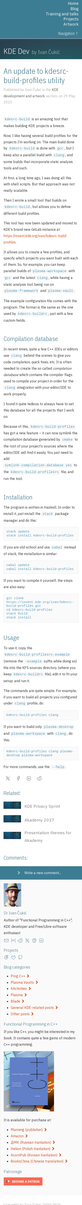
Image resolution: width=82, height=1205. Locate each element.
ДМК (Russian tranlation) (33, 1132)
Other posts (22, 1004)
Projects (71, 18)
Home (73, 3)
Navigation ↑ (68, 33)
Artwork (71, 24)
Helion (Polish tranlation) (32, 1138)
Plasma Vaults (24, 972)
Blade (17, 991)
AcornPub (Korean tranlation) (36, 1145)
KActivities (21, 978)
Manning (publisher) (29, 1119)
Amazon (19, 1126)
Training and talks (62, 13)
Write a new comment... (42, 863)
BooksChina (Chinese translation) (39, 1151)
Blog (74, 8)
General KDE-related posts (34, 997)
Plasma (19, 985)
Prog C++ (20, 966)
